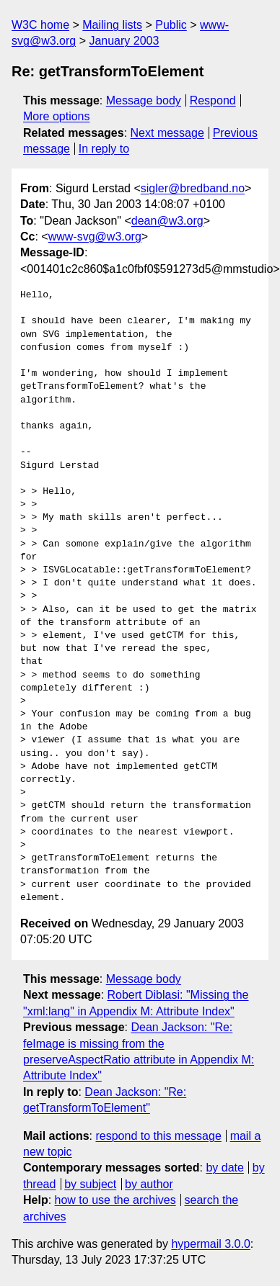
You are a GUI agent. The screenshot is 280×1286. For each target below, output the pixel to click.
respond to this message (158, 1136)
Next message (167, 133)
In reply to (104, 149)
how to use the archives (115, 1200)
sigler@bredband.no (193, 188)
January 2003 (124, 41)
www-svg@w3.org (94, 236)
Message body (143, 100)
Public (171, 25)
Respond (213, 100)
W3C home (40, 25)
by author (149, 1184)
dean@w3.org (167, 221)
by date (224, 1167)
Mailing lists (112, 25)
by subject (90, 1184)
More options (56, 116)
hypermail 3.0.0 (210, 1244)
